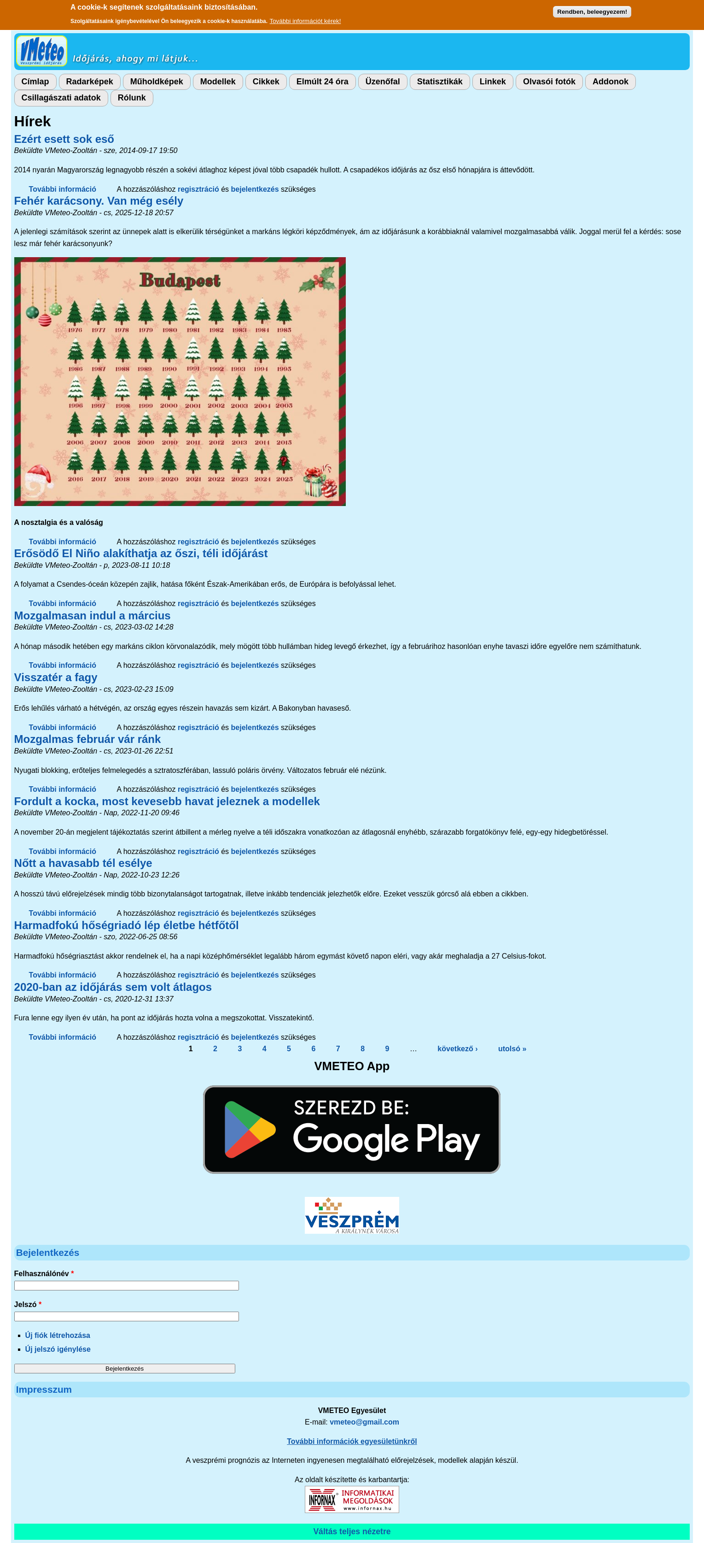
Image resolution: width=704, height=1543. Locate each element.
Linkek (493, 81)
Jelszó (28, 1304)
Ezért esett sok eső (64, 139)
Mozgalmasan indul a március (92, 615)
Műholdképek (156, 81)
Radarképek (89, 81)
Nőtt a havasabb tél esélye (83, 863)
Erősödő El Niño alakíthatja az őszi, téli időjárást (141, 553)
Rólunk (132, 97)
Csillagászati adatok (61, 97)
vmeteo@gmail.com (364, 1422)
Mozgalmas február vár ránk (87, 739)
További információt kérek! (305, 18)
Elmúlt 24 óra (323, 81)
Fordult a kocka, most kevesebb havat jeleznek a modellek (167, 801)
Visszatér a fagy (56, 677)
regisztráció (198, 189)
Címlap (35, 81)
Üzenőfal (383, 81)
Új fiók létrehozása (57, 1335)
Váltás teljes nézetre (351, 1531)
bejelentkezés (255, 189)
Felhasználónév (44, 1274)
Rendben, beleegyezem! (592, 9)
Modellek (218, 81)
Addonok (610, 81)
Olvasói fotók (549, 81)
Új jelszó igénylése (58, 1349)
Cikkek (266, 81)
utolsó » (512, 1049)
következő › (457, 1049)
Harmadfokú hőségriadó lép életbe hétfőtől (126, 925)
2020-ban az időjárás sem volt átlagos (113, 987)
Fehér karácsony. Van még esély (99, 200)
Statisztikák (440, 81)
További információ (62, 189)
